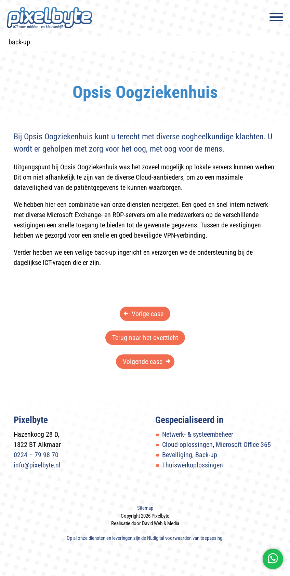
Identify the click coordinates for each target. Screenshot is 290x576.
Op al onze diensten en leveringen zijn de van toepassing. (145, 538)
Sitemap (145, 508)
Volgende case (142, 361)
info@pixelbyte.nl (37, 465)
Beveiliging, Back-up (189, 455)
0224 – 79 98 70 (36, 455)
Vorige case (147, 314)
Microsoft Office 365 (243, 444)
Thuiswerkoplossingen (192, 465)
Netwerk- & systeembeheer (197, 434)
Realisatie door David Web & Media (145, 523)
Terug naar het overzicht (145, 338)
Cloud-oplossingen (187, 444)
